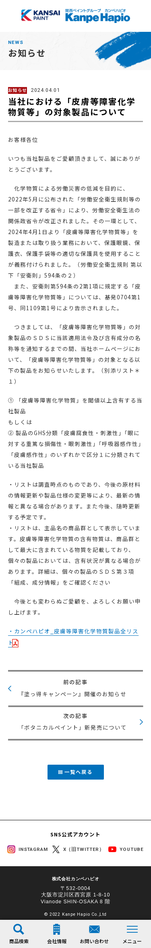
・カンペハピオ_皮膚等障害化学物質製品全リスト (73, 637)
